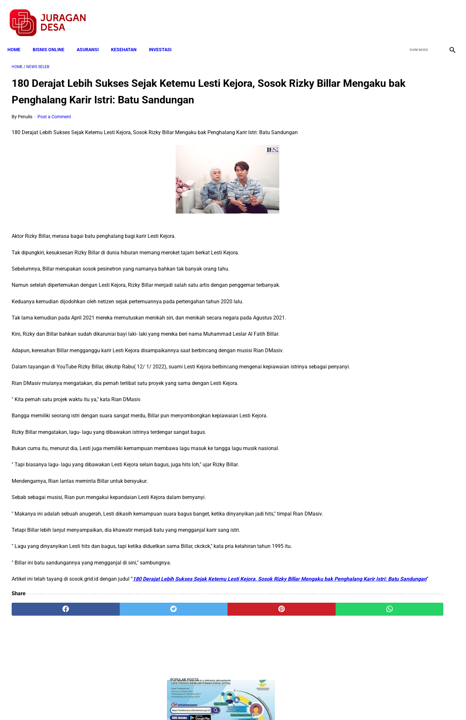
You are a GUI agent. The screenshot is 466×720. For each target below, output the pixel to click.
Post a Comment (54, 127)
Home (18, 39)
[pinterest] (198, 644)
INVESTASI (164, 39)
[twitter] (417, 16)
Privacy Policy (199, 703)
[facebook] (402, 16)
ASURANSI (92, 39)
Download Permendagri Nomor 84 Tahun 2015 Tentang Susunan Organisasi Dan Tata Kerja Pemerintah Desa (392, 380)
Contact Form (283, 703)
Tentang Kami (317, 703)
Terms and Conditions (156, 703)
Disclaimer (229, 703)
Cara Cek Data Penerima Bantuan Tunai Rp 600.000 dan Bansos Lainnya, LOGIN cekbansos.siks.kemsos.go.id (391, 332)
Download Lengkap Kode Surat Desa (387, 211)
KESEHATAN (128, 39)
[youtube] (432, 16)
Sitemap (254, 703)
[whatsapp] (272, 644)
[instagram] (447, 16)
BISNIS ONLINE (53, 39)
